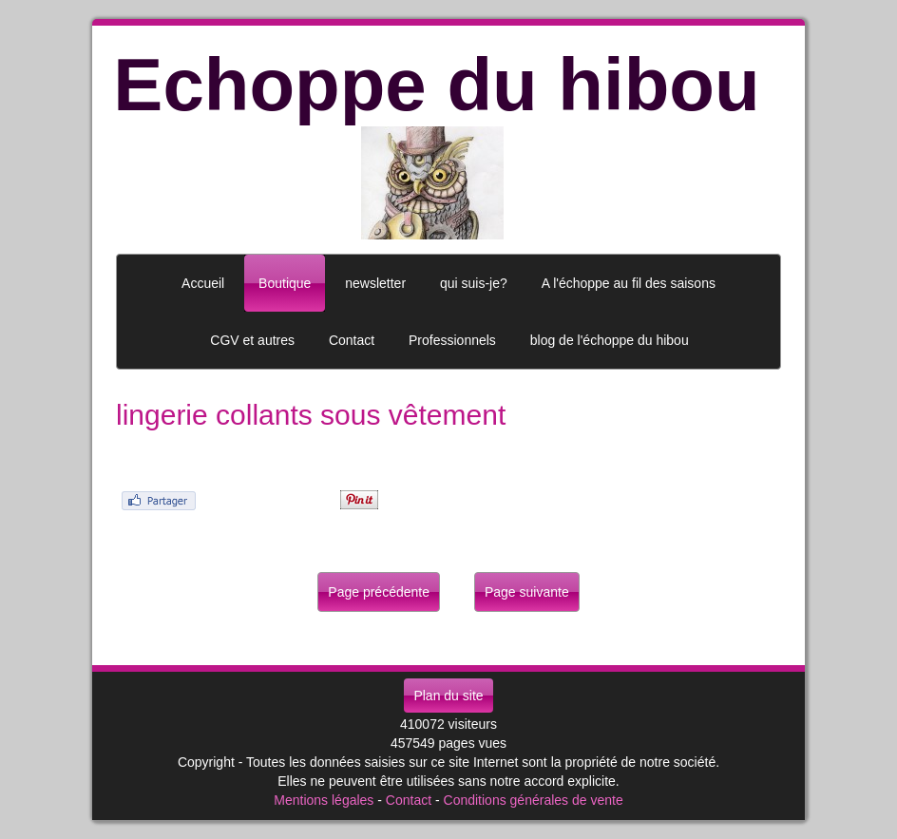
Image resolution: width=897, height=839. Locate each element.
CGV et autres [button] (252, 340)
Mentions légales (323, 800)
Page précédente (378, 592)
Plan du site (448, 695)
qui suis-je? (473, 283)
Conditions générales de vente (533, 800)
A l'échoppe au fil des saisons (629, 283)
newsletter (375, 283)
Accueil (202, 283)
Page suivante (527, 592)
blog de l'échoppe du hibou (609, 340)
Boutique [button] (284, 283)
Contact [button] (351, 340)
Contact (408, 800)
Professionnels (452, 340)
